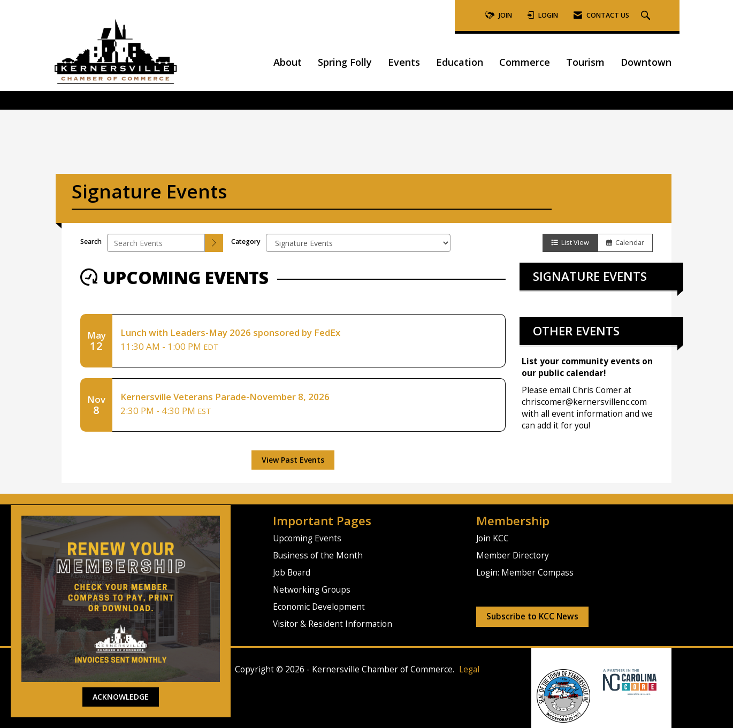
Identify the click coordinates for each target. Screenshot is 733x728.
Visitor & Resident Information (332, 624)
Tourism (585, 62)
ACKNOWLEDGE (121, 697)
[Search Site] (647, 15)
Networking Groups (311, 589)
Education (459, 62)
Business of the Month (318, 555)
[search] (214, 243)
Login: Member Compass (525, 572)
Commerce (524, 62)
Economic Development (319, 606)
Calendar (625, 242)
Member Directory (512, 555)
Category (246, 241)
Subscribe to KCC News (532, 616)
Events (404, 62)
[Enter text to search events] (156, 243)
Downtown (646, 62)
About (287, 62)
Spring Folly (345, 62)
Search (91, 241)
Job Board (291, 572)
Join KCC (492, 538)
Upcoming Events (307, 538)
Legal (469, 669)
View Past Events (293, 460)
